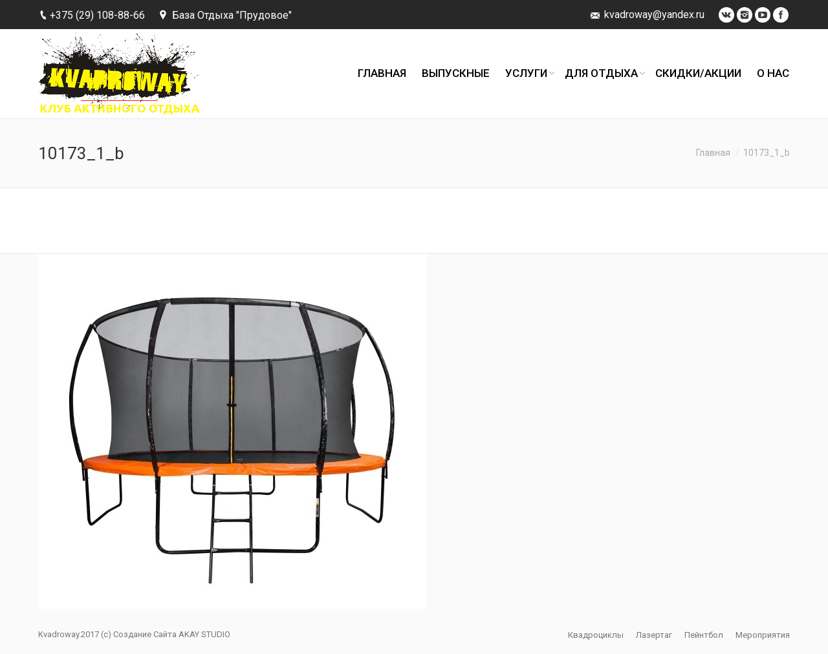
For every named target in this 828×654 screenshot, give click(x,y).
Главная (713, 152)
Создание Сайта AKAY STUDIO (171, 634)
